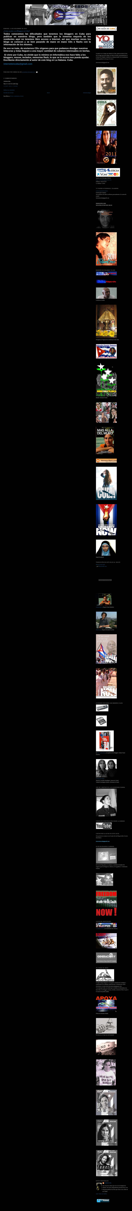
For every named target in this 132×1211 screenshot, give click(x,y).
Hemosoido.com (103, 566)
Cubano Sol (108, 1183)
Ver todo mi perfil (101, 1193)
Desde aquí (98, 629)
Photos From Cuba (100, 564)
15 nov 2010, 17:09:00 (10, 86)
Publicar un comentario (9, 90)
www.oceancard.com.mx (102, 191)
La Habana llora (100, 928)
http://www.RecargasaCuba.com (103, 180)
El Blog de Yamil (100, 778)
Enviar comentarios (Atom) (16, 96)
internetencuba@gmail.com (17, 64)
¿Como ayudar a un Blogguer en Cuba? (16, 31)
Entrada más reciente (8, 92)
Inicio (48, 92)
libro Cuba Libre (101, 752)
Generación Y (99, 607)
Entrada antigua (87, 92)
